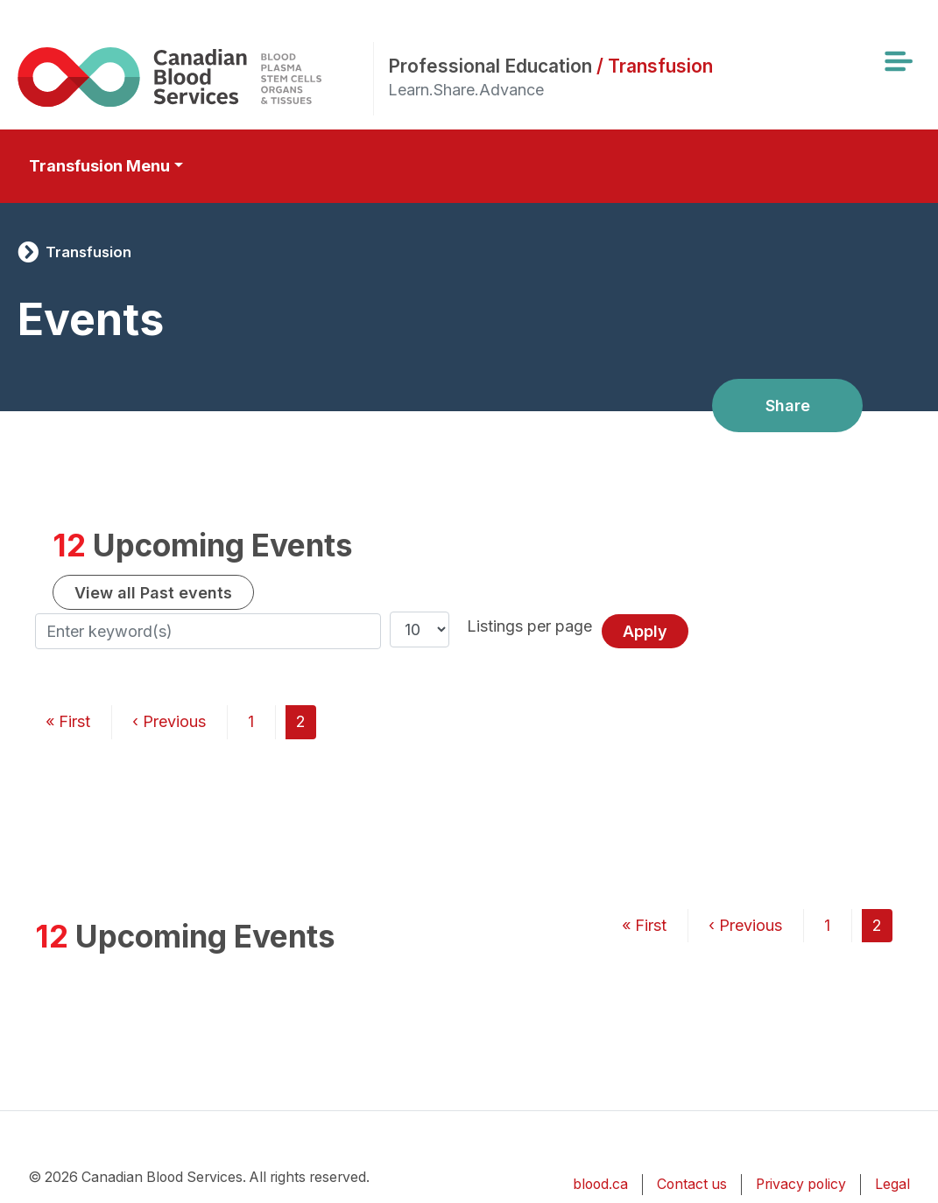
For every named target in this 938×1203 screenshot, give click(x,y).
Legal (892, 1184)
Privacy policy (801, 1184)
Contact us (692, 1184)
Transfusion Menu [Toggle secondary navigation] (99, 166)
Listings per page (529, 626)
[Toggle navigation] (897, 61)
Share (787, 405)
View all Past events (153, 593)
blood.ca (600, 1184)
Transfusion (88, 252)
